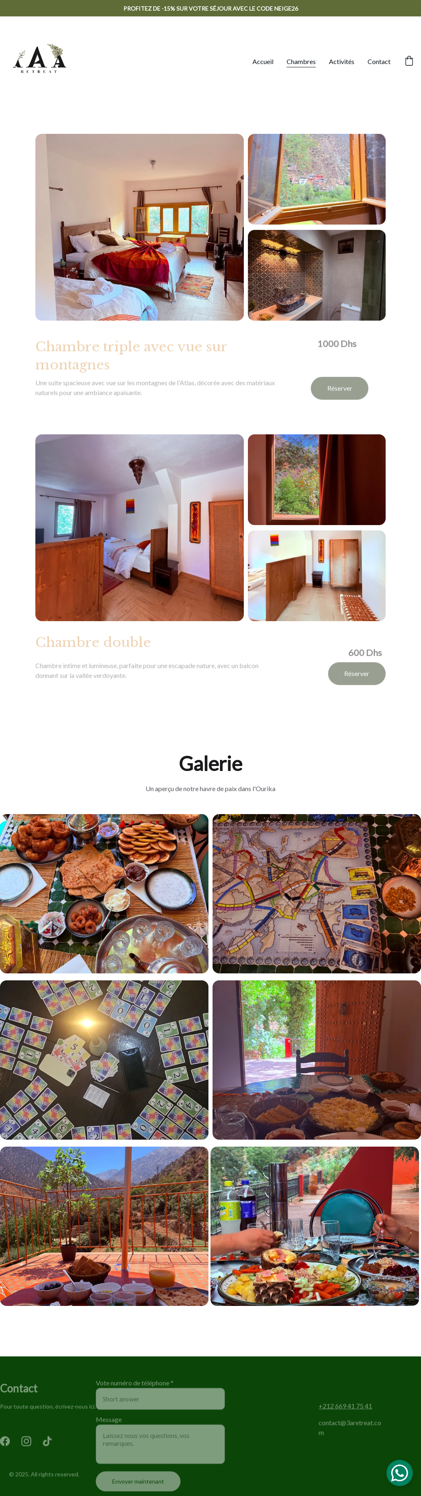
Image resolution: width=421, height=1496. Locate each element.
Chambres (301, 61)
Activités (341, 61)
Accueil (262, 61)
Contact (379, 61)
